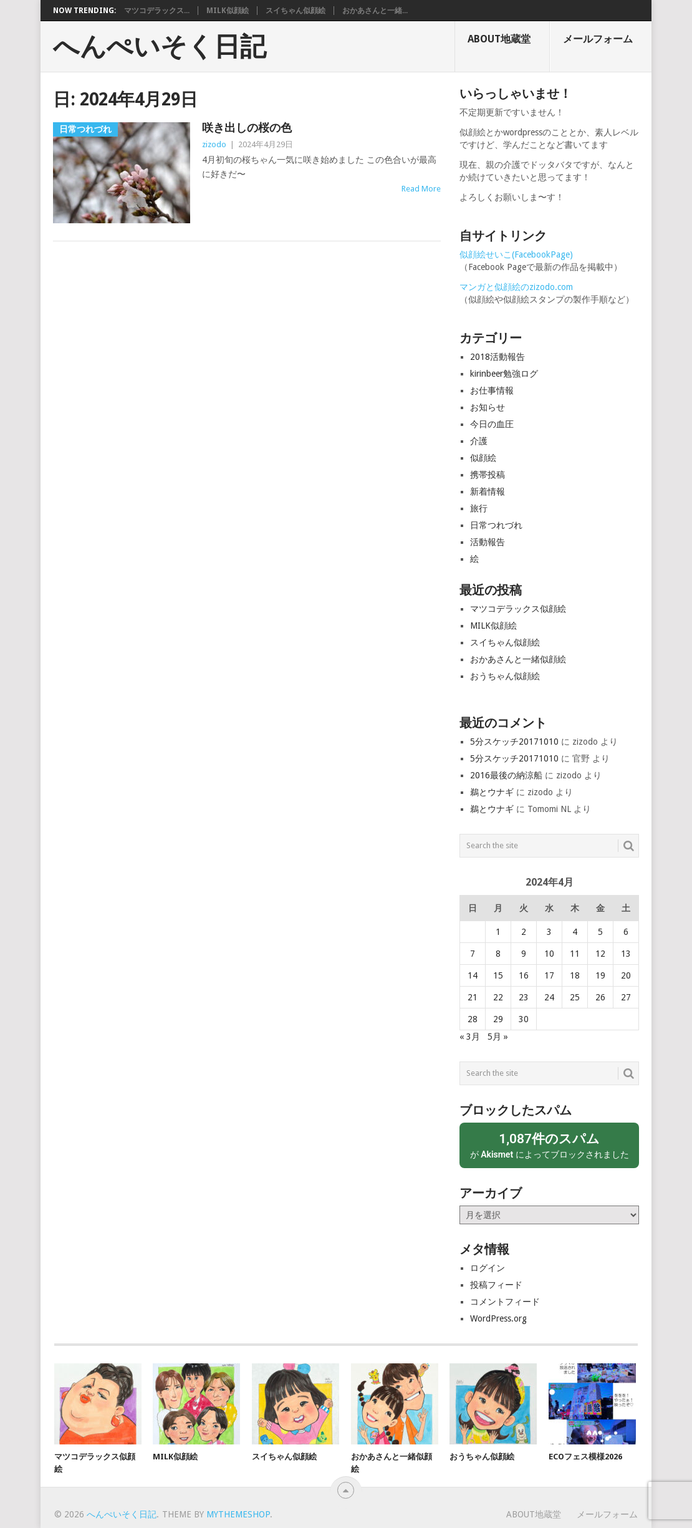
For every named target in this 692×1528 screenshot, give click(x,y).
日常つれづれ (496, 525)
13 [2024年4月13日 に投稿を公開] (626, 954)
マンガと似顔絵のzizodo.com (516, 287)
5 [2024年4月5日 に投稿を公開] (600, 932)
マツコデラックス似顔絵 (518, 609)
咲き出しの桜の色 (247, 127)
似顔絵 (483, 458)
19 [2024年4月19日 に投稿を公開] (600, 975)
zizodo (214, 144)
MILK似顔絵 (227, 10)
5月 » (498, 1037)
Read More (421, 188)
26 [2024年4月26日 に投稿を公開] (600, 997)
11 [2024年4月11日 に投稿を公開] (575, 954)
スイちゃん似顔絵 (295, 10)
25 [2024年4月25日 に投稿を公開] (575, 997)
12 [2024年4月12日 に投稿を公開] (600, 954)
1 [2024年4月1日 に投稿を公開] (498, 932)
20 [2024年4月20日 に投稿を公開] (626, 975)
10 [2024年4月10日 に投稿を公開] (549, 954)
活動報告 (487, 542)
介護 (479, 441)
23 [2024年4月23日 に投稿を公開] (524, 997)
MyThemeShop (238, 1514)
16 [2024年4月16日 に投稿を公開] (524, 975)
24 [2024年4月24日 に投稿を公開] (549, 997)
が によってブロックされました (549, 1144)
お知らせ (487, 407)
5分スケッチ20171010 (514, 742)
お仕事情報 (492, 390)
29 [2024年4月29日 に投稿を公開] (498, 1019)
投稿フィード (496, 1285)
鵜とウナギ (492, 792)
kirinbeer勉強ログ (504, 374)
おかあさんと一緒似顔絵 (518, 659)
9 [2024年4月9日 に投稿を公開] (523, 954)
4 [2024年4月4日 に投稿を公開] (574, 932)
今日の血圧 (492, 424)
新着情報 (487, 491)
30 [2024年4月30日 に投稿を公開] (524, 1019)
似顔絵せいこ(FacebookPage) (516, 254)
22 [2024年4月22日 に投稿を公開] (498, 997)
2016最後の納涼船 (506, 775)
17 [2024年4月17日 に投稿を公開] (549, 975)
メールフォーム (598, 39)
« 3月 (469, 1037)
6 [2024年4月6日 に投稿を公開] (625, 932)
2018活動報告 (497, 357)
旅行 (479, 508)
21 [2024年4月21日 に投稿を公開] (473, 997)
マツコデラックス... (157, 10)
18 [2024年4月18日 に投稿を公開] (575, 975)
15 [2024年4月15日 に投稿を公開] (498, 975)
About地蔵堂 (499, 39)
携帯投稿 (487, 475)
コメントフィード (505, 1302)
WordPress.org (498, 1318)
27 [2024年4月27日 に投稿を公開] (626, 997)
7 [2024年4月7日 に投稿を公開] (472, 954)
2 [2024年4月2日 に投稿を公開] (523, 932)
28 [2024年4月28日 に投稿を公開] (473, 1019)
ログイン (487, 1268)
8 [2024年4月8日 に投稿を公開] (498, 954)
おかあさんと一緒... (375, 10)
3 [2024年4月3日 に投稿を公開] (549, 932)
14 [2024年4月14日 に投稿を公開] (473, 975)
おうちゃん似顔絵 (505, 676)
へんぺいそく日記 (159, 47)
